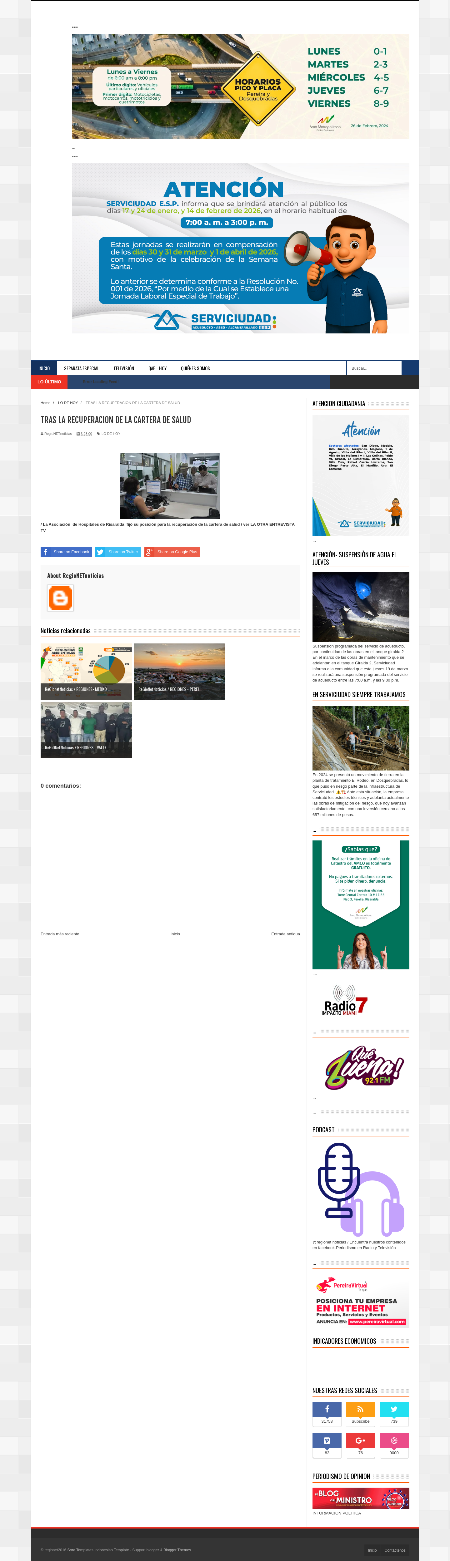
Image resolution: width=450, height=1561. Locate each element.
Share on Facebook (65, 552)
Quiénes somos (195, 368)
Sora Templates (80, 1550)
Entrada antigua (285, 875)
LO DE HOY (111, 434)
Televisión (123, 368)
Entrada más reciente (60, 875)
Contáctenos (395, 1550)
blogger (153, 1550)
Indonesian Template (111, 1550)
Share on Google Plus (170, 552)
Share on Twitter (116, 552)
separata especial (81, 368)
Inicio (44, 368)
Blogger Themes (177, 1550)
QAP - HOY (157, 368)
